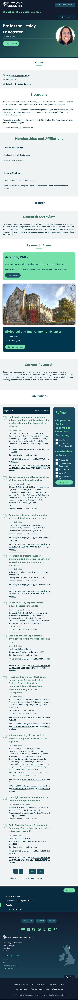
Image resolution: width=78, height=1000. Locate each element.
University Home (13, 897)
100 (27, 878)
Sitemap (52, 921)
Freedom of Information (54, 990)
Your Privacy (40, 985)
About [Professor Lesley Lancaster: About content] (39, 62)
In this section (68, 17)
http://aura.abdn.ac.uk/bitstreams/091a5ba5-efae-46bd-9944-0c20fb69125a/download (29, 468)
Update (69, 891)
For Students (27, 921)
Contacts (6, 960)
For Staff (40, 921)
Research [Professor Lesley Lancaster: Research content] (39, 203)
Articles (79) (64, 460)
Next (33, 871)
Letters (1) (63, 473)
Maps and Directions (10, 966)
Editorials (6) (64, 470)
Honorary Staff (15, 910)
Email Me (12, 276)
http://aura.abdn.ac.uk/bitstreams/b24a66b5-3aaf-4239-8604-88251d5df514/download (29, 594)
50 (23, 878)
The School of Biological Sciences (23, 11)
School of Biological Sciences (18, 84)
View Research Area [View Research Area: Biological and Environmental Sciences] (15, 347)
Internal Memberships (13, 148)
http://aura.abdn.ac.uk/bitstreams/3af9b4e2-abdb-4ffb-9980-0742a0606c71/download (29, 547)
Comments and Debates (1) (65, 465)
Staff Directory (8, 969)
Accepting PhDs (11, 43)
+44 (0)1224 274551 (14, 80)
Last (41, 871)
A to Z (5, 963)
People (9, 905)
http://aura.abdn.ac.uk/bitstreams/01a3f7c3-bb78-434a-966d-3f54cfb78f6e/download (29, 788)
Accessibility (52, 985)
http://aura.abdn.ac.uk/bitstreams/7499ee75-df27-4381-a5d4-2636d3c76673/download (29, 860)
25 (20, 878)
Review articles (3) (65, 478)
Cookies (61, 985)
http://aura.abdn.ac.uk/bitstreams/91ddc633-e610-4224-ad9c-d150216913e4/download (29, 668)
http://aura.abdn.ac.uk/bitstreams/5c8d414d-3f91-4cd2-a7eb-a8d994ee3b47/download (29, 726)
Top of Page (70, 977)
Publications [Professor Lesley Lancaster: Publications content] (39, 396)
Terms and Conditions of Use (24, 985)
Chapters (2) (64, 440)
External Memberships (13, 173)
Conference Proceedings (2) (65, 445)
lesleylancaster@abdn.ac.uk (18, 76)
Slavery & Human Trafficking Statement (29, 990)
